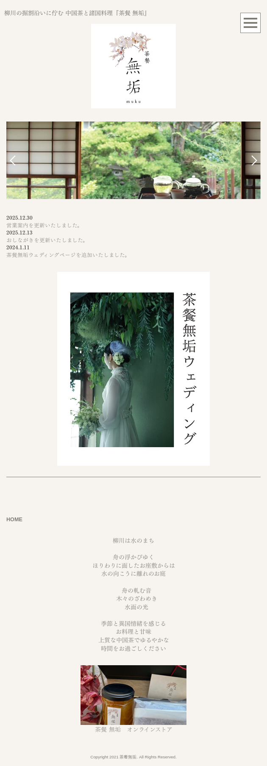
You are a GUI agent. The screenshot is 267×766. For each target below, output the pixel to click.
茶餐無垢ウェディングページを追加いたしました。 (68, 255)
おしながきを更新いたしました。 (47, 240)
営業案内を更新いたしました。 (44, 225)
